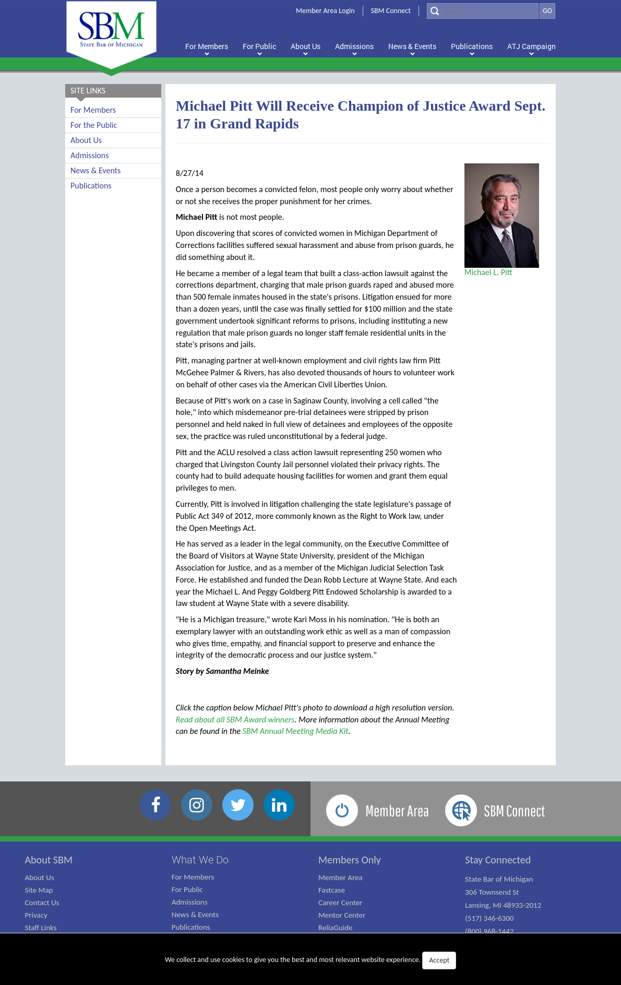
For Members (93, 110)
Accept (439, 960)
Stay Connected (498, 859)
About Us (86, 140)
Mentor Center (341, 915)
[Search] (483, 11)
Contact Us (42, 902)
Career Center (340, 902)
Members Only (349, 859)
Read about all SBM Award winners (235, 720)
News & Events (95, 170)
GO (547, 10)
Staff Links (41, 927)
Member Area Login (325, 10)
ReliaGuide (335, 927)
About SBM (49, 859)
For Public (187, 889)
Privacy (36, 915)
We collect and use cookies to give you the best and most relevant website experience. (310, 960)
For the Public (93, 125)
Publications (91, 186)
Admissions (89, 155)
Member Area (340, 877)
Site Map (39, 890)
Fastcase (331, 890)
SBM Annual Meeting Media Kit (296, 731)
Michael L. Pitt (488, 272)
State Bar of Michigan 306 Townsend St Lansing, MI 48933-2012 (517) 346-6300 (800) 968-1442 (503, 905)
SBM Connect (391, 10)
